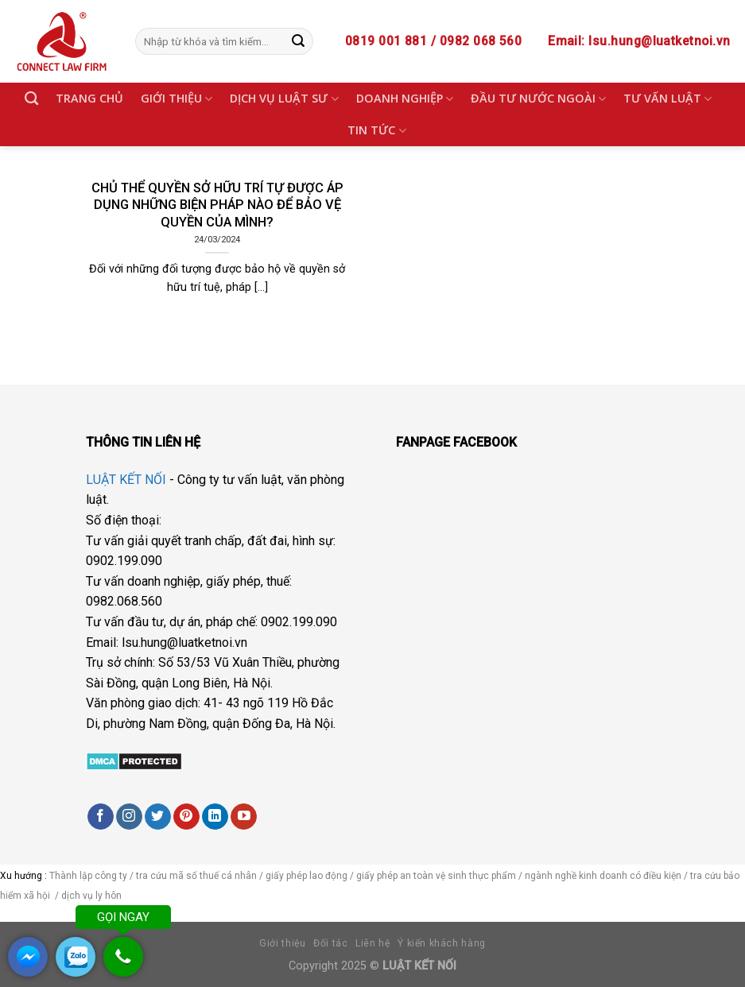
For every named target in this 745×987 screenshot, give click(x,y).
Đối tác (330, 943)
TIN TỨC (376, 130)
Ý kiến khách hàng (441, 943)
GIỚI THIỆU (176, 98)
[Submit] (298, 41)
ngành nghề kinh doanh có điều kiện (604, 875)
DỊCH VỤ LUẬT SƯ (284, 98)
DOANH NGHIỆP (404, 98)
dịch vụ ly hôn (92, 895)
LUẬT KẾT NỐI (126, 479)
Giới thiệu (282, 943)
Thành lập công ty (88, 875)
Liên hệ (372, 943)
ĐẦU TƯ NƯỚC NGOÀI (538, 98)
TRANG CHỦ (89, 98)
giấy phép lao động (306, 875)
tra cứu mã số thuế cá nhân (195, 875)
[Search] (31, 99)
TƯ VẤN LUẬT (667, 98)
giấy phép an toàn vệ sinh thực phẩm (436, 875)
